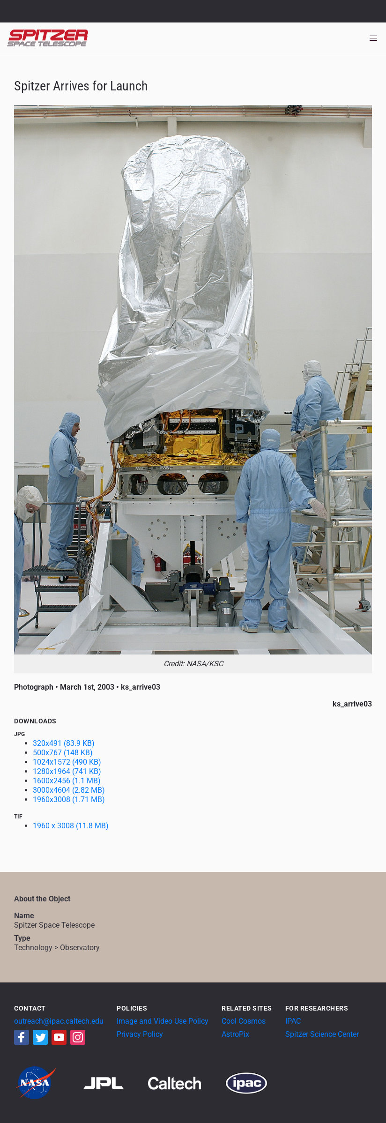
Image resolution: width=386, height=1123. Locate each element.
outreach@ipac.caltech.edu (59, 1021)
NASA (18, 11)
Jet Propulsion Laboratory (62, 7)
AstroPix (235, 1034)
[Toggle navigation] (373, 38)
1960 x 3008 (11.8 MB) (71, 825)
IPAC (293, 1021)
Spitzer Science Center (322, 1034)
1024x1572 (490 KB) (67, 762)
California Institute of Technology (62, 15)
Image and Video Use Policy (162, 1021)
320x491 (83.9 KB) (64, 743)
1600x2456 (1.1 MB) (67, 780)
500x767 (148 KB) (63, 752)
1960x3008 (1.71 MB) (69, 799)
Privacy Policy (140, 1034)
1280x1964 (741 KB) (67, 771)
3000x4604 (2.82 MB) (69, 790)
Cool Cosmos (244, 1021)
